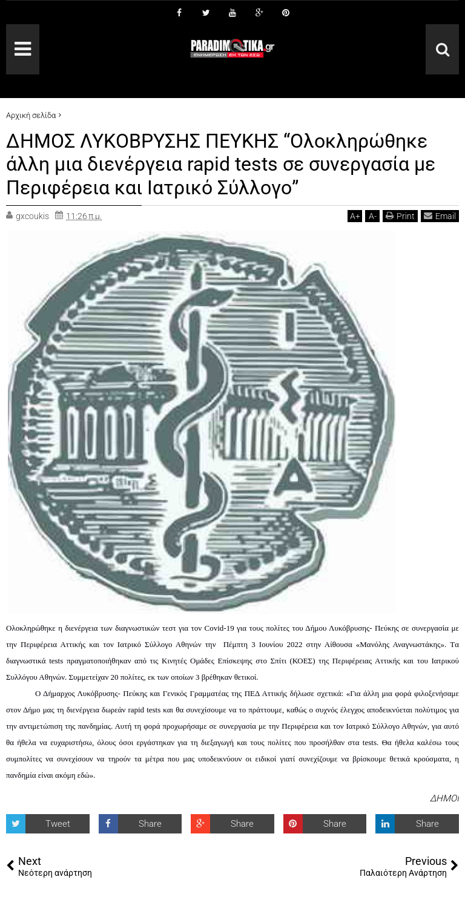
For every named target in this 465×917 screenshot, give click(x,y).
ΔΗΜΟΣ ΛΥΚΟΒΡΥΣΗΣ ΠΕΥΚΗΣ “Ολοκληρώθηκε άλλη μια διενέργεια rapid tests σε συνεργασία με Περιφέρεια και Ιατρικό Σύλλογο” (220, 164)
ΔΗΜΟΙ (444, 798)
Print (400, 216)
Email (440, 216)
